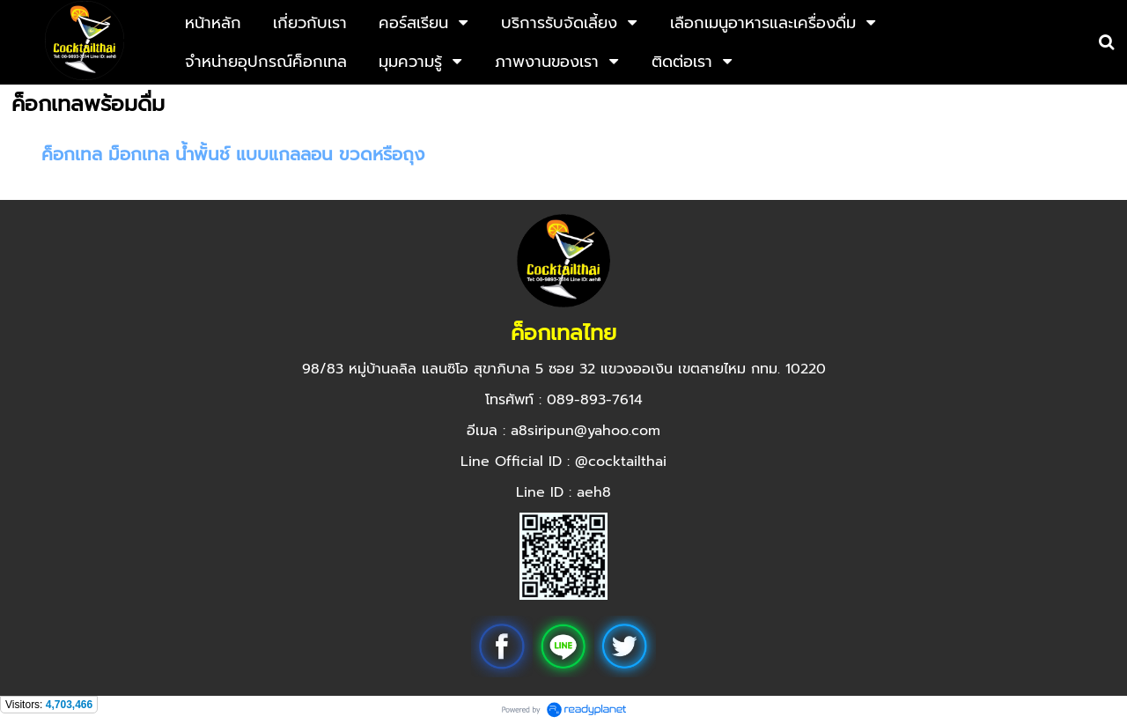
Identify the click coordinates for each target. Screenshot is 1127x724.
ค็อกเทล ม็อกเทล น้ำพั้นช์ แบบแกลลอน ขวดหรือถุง (232, 154)
